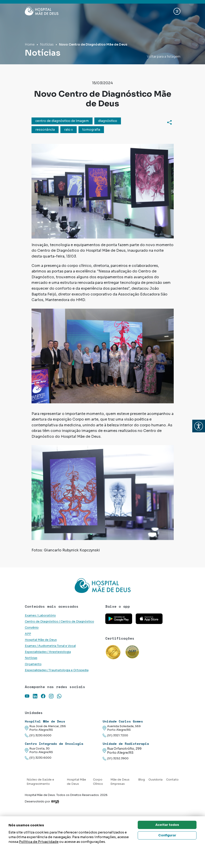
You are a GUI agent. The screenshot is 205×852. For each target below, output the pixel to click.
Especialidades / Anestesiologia (48, 652)
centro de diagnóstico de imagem (62, 121)
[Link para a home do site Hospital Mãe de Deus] (102, 585)
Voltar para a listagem (163, 56)
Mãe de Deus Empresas (119, 782)
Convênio (32, 627)
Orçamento (33, 664)
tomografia (91, 130)
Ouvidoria (155, 779)
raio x (68, 130)
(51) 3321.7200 (115, 735)
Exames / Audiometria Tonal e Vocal (50, 646)
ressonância (45, 130)
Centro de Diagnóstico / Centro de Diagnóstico (59, 621)
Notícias (47, 44)
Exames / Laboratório (40, 615)
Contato (172, 779)
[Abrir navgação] (176, 11)
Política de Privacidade (39, 841)
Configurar (167, 835)
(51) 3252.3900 (116, 758)
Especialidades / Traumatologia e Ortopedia (57, 670)
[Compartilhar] (169, 122)
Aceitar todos (167, 825)
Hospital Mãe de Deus (41, 640)
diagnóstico (107, 121)
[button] (198, 426)
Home (30, 44)
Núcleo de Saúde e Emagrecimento (40, 782)
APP (28, 634)
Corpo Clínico (98, 782)
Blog (141, 779)
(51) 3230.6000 (38, 735)
